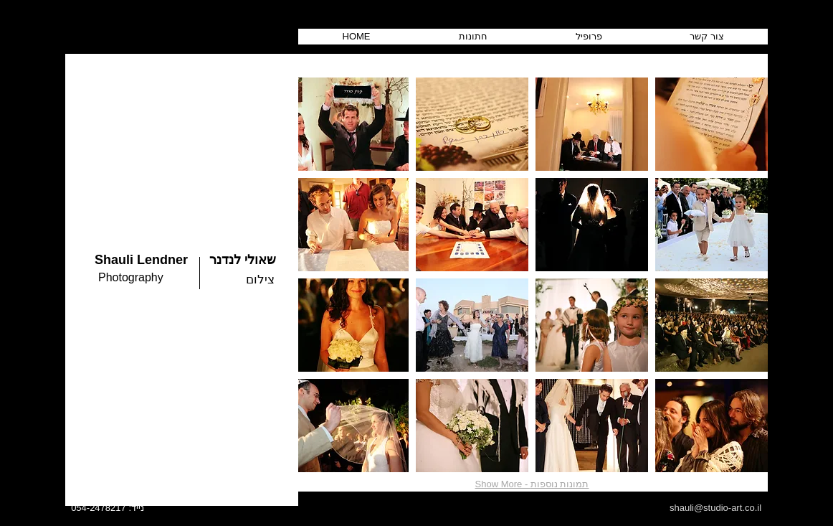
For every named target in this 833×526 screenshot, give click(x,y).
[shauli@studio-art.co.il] (715, 508)
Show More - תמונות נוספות (532, 484)
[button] (352, 124)
